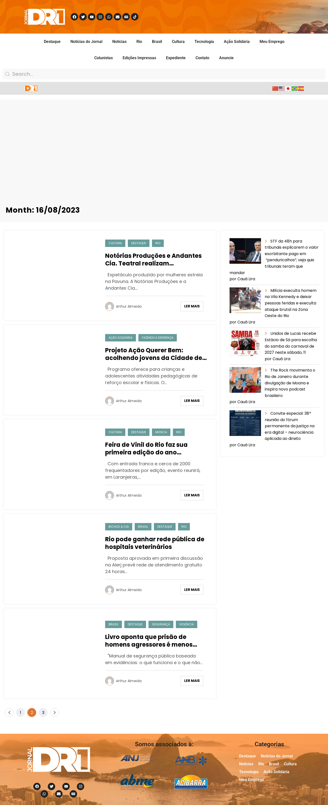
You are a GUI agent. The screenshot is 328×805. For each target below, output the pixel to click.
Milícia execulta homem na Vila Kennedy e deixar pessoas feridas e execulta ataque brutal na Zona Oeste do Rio (290, 303)
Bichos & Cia (119, 526)
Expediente (176, 58)
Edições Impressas (139, 58)
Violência (186, 624)
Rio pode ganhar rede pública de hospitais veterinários (154, 543)
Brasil (157, 41)
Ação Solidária (237, 41)
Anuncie (226, 58)
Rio (139, 41)
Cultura (178, 41)
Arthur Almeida (129, 306)
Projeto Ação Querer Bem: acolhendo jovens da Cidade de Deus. (153, 354)
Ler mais (192, 306)
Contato (202, 58)
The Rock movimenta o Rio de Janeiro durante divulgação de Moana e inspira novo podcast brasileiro (290, 382)
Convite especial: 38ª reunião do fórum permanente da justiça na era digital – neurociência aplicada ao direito (289, 426)
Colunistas (103, 58)
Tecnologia (204, 41)
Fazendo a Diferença (157, 338)
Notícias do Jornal (86, 41)
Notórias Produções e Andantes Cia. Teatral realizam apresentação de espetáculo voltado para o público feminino (154, 259)
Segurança (161, 624)
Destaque (52, 41)
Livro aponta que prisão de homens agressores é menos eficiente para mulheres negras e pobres (155, 640)
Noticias (119, 41)
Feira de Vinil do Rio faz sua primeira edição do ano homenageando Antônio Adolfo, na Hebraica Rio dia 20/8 (154, 448)
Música (161, 432)
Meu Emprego (272, 41)
